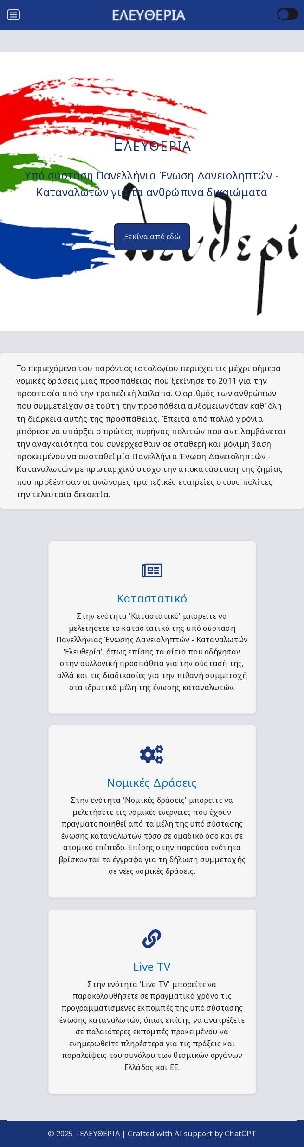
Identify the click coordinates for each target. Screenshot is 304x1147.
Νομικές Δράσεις (152, 782)
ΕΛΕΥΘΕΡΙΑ (149, 14)
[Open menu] (13, 14)
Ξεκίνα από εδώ (152, 236)
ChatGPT (240, 1133)
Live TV (151, 966)
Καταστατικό (152, 598)
